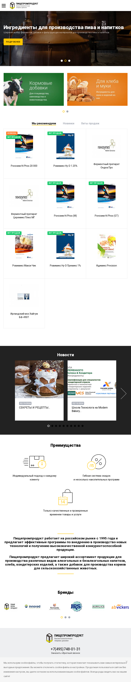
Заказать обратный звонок (65, 653)
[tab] (43, 123)
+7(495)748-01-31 (65, 649)
